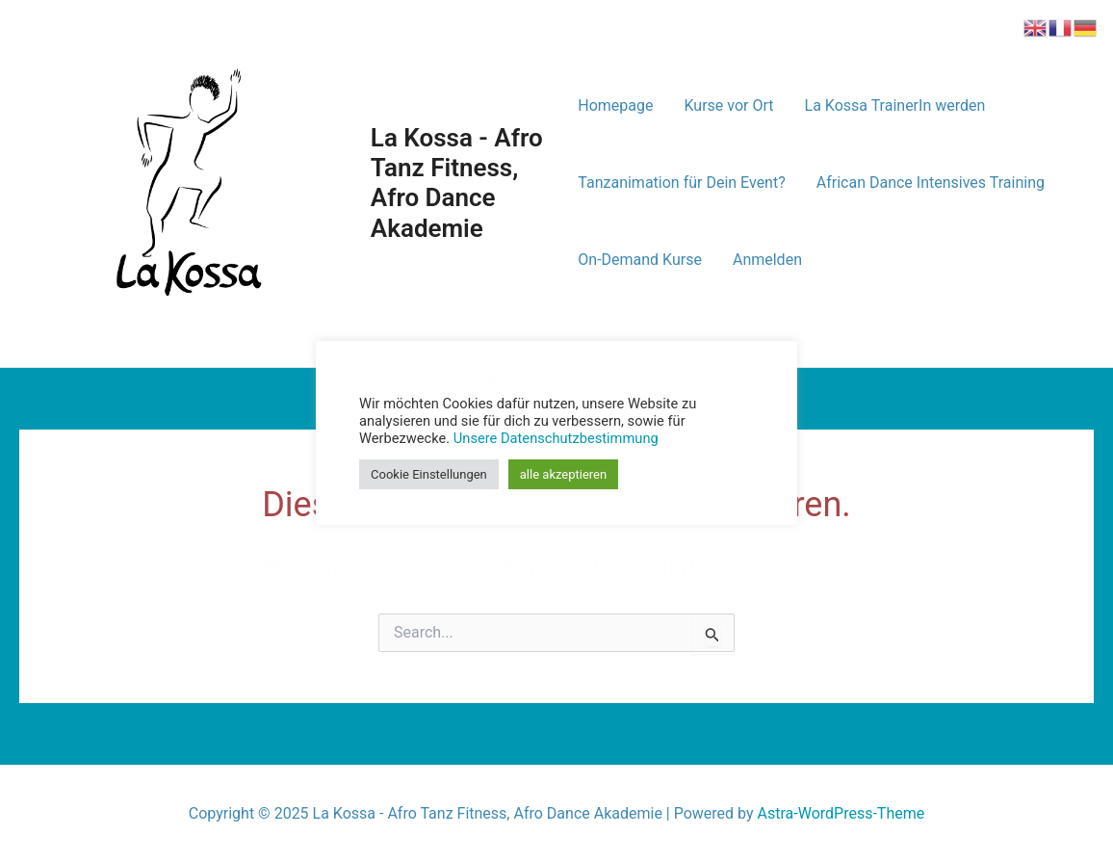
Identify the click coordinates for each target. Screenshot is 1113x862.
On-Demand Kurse (640, 259)
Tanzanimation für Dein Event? (681, 182)
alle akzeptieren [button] (563, 474)
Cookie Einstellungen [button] (429, 474)
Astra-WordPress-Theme (841, 813)
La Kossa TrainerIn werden (895, 105)
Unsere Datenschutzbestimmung (556, 438)
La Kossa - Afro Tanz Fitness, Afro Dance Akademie (457, 183)
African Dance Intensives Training (930, 182)
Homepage (615, 105)
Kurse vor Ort (729, 105)
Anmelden (767, 259)
